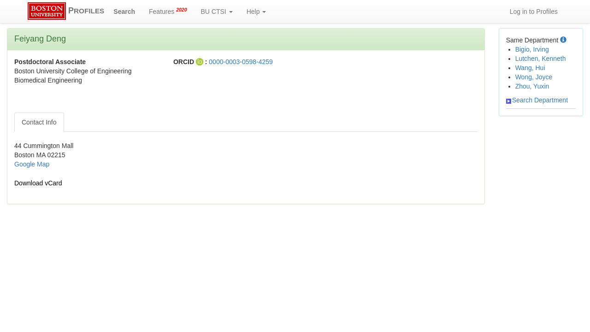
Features (168, 11)
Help (256, 11)
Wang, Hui (530, 67)
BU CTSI (217, 11)
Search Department (537, 100)
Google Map (31, 164)
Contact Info (39, 122)
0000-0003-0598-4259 (241, 61)
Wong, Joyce (534, 77)
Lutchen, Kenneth (540, 58)
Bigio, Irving (532, 49)
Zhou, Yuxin (532, 86)
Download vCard (38, 183)
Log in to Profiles (534, 11)
